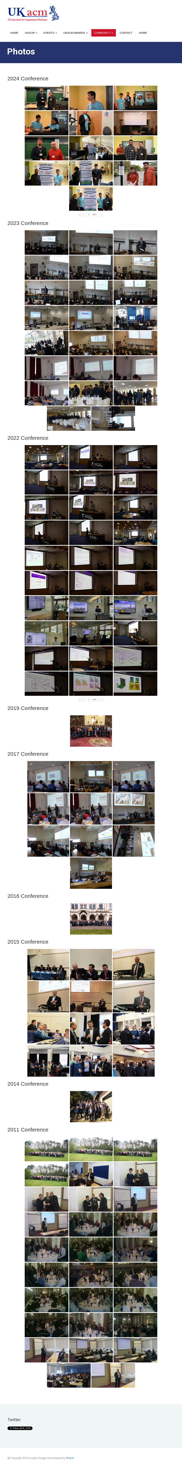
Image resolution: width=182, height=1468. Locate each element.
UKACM (31, 32)
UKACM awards (75, 32)
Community (103, 32)
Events (50, 32)
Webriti (70, 1458)
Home (14, 32)
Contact (126, 32)
